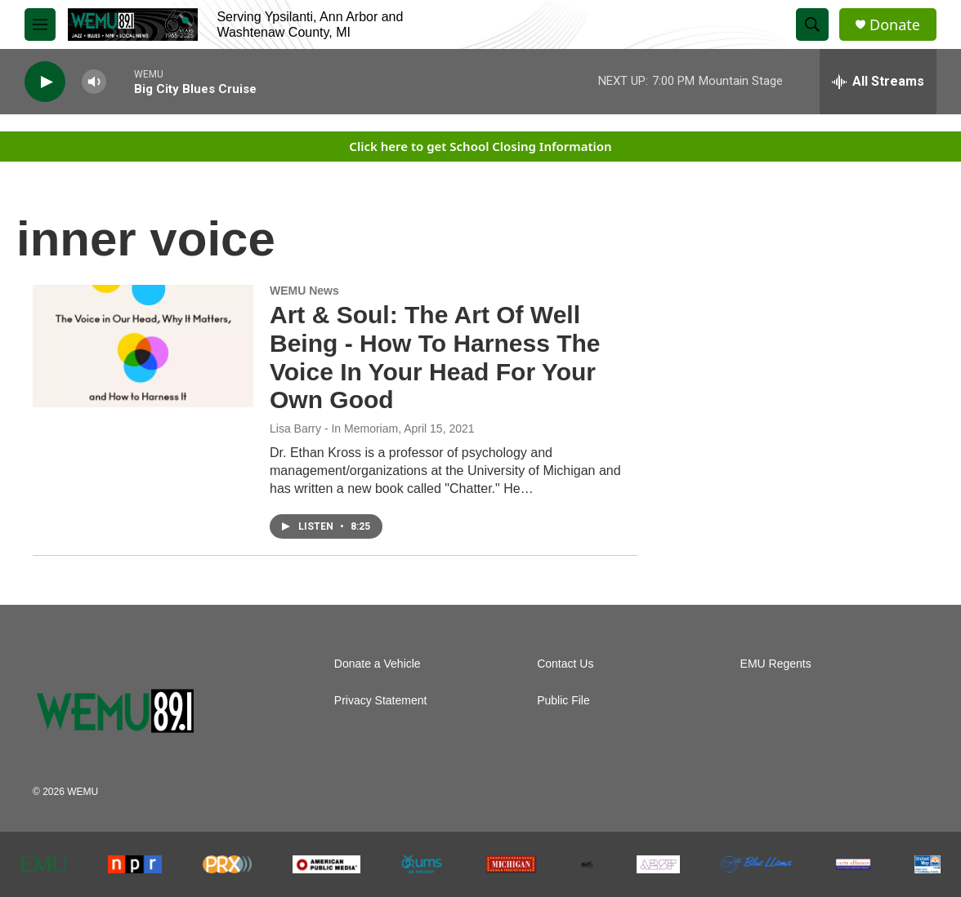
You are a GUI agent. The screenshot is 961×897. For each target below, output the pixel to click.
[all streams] (878, 81)
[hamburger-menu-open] (40, 24)
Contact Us (565, 664)
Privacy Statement (380, 701)
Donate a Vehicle (377, 664)
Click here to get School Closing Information (480, 146)
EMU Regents (775, 664)
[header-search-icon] (812, 24)
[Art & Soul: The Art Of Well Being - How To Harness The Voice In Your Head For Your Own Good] (143, 346)
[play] (45, 82)
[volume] (94, 82)
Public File (563, 701)
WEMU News (304, 290)
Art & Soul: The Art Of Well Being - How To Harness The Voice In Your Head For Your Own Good (435, 357)
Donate (894, 24)
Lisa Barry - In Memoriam (334, 428)
